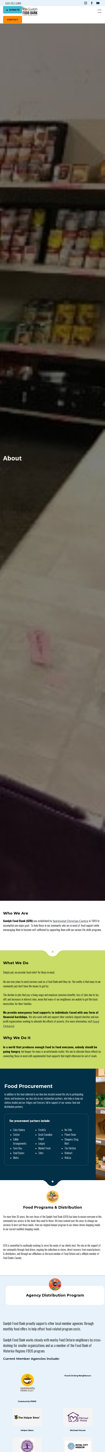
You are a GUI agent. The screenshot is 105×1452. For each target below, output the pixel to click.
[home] (30, 11)
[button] (99, 11)
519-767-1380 (13, 3)
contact (12, 19)
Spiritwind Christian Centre (70, 921)
